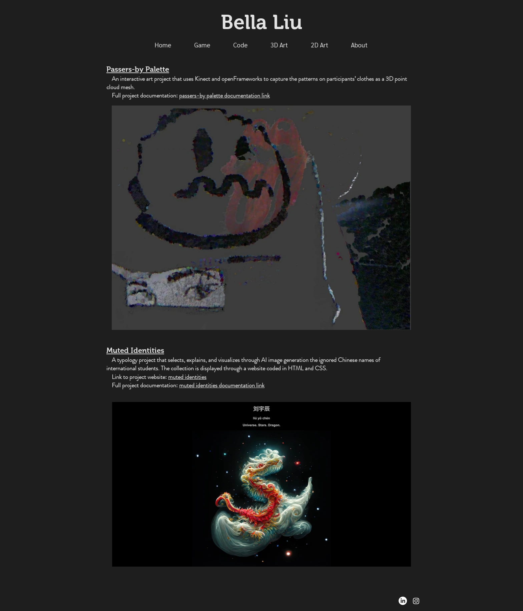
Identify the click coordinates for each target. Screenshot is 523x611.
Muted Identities (135, 350)
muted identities (187, 377)
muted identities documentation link (222, 385)
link (266, 95)
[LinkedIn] (403, 601)
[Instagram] (416, 601)
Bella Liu (261, 22)
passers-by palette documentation (220, 95)
